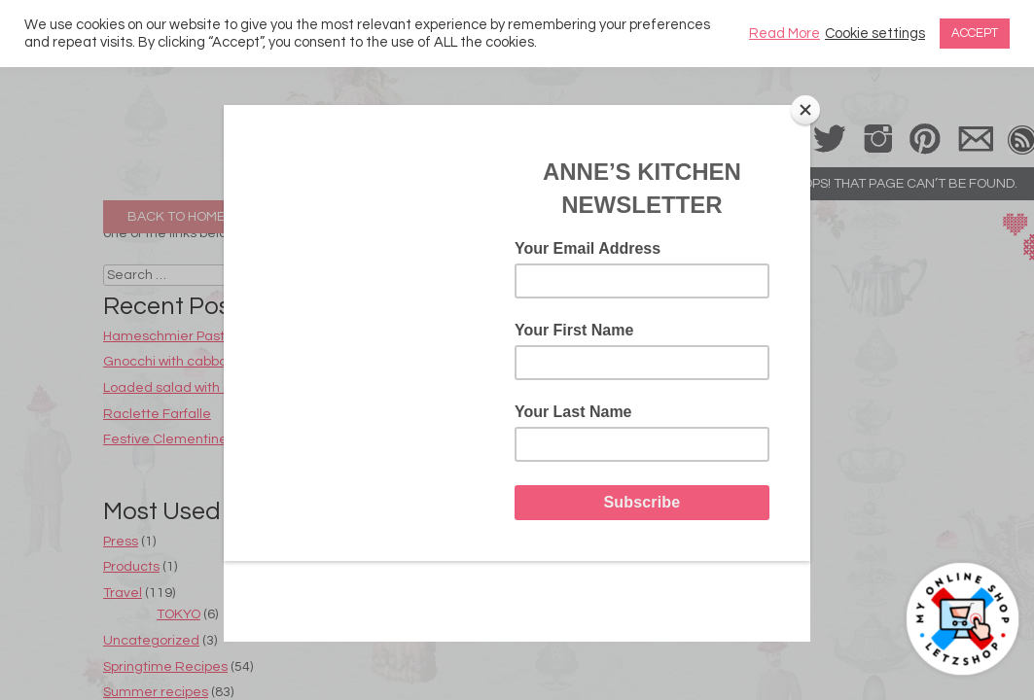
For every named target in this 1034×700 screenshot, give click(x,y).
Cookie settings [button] (875, 33)
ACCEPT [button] (974, 33)
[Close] (805, 109)
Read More (784, 33)
